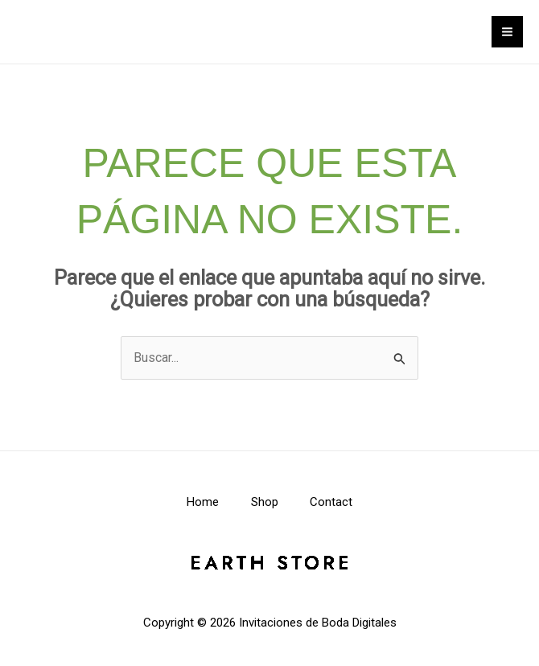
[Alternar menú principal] (507, 31)
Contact (332, 502)
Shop (264, 502)
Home (203, 502)
